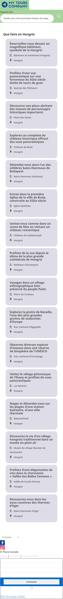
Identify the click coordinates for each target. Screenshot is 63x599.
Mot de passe (7, 570)
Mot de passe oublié (12, 596)
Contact (15, 556)
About (3, 556)
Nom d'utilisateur (8, 560)
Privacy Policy (30, 556)
